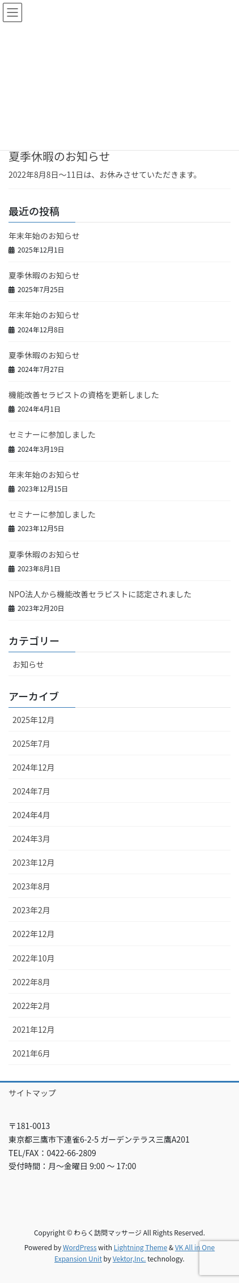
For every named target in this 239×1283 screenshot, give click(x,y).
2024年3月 (31, 838)
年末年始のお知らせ (44, 235)
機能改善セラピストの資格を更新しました (83, 394)
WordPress (80, 1247)
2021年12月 (33, 1029)
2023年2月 (31, 910)
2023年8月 (31, 886)
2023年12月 (33, 862)
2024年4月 (31, 814)
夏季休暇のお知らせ (59, 156)
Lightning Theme (141, 1247)
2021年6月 (31, 1053)
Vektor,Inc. (129, 1258)
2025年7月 (31, 743)
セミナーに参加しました (52, 434)
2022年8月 (31, 981)
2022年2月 (31, 1005)
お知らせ (28, 664)
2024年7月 (31, 791)
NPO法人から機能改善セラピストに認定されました (99, 594)
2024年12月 (33, 767)
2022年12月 (33, 933)
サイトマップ (32, 1092)
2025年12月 (33, 719)
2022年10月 (33, 958)
